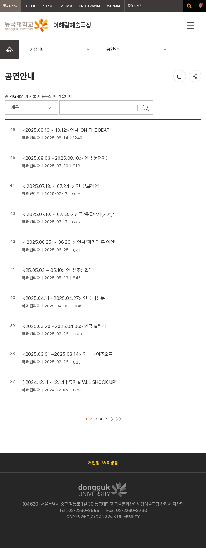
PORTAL (30, 6)
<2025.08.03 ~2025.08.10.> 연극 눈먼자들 (66, 158)
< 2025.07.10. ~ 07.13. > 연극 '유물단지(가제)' (68, 214)
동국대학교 (10, 6)
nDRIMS (48, 6)
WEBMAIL (114, 6)
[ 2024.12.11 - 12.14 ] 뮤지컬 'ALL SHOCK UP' (69, 382)
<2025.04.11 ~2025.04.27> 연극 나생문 (64, 298)
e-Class (66, 6)
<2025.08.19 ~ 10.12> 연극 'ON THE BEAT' (67, 130)
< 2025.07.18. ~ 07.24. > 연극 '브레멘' (61, 186)
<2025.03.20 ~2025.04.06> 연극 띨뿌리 (64, 326)
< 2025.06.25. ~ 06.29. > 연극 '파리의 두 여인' (69, 242)
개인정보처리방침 (103, 462)
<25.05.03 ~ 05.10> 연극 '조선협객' (58, 270)
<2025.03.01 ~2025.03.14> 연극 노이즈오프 (67, 354)
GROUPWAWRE (89, 6)
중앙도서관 (135, 6)
